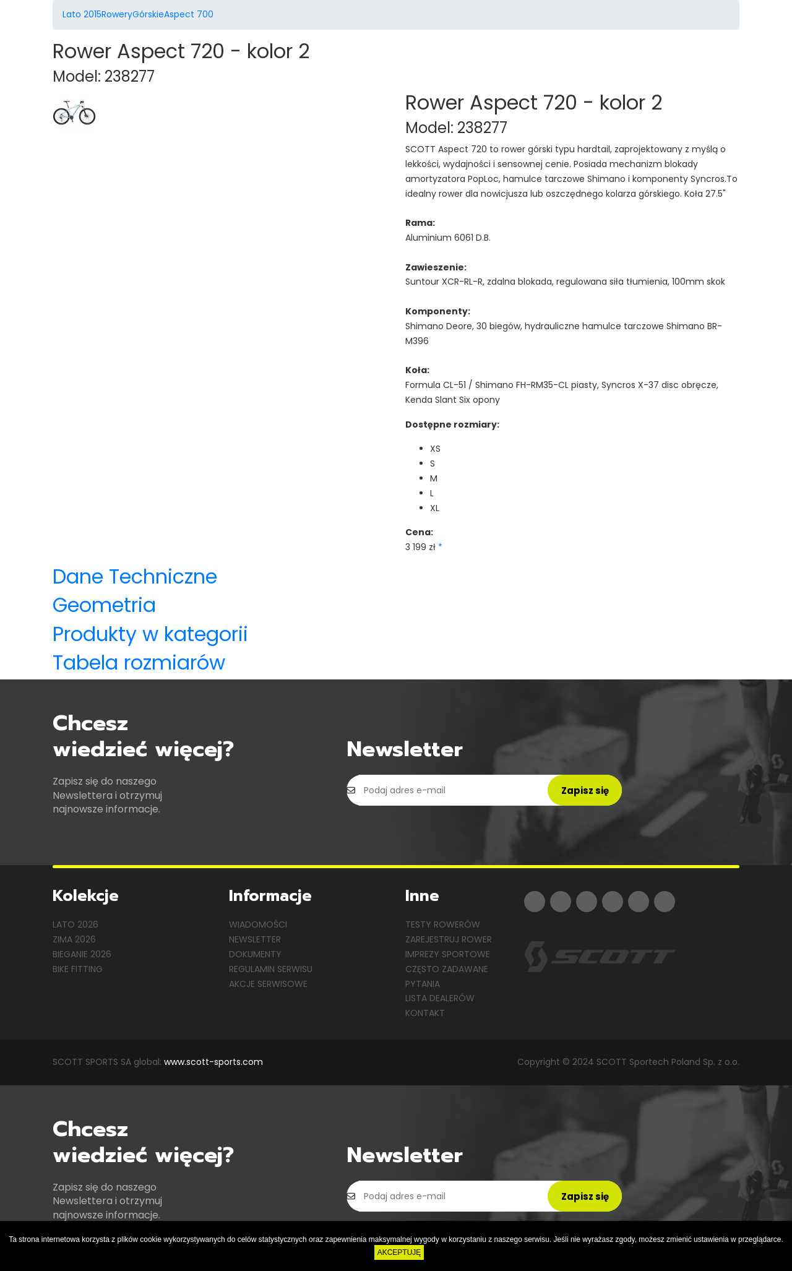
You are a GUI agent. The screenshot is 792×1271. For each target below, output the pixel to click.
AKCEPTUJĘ (399, 1252)
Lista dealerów (440, 998)
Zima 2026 (74, 939)
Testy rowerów (442, 924)
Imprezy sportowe (447, 954)
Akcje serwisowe (268, 984)
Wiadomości (258, 924)
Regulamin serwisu (270, 969)
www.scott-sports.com (213, 1062)
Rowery (116, 14)
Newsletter (255, 939)
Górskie (148, 14)
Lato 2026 (75, 924)
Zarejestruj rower (448, 939)
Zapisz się (585, 790)
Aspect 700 (188, 14)
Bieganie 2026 (82, 954)
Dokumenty (255, 954)
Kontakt (425, 1013)
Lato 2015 (81, 14)
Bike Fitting (78, 969)
